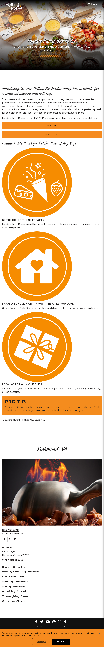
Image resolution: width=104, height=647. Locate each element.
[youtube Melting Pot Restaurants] (48, 622)
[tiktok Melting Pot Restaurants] (65, 622)
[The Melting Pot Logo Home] (14, 6)
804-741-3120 (10, 530)
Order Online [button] (52, 125)
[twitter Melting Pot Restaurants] (41, 622)
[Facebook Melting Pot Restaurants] (36, 622)
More (93, 4)
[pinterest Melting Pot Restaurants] (54, 622)
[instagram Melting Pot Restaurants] (59, 622)
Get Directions (12, 560)
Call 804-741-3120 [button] (52, 135)
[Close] (99, 634)
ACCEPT (61, 642)
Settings (41, 642)
